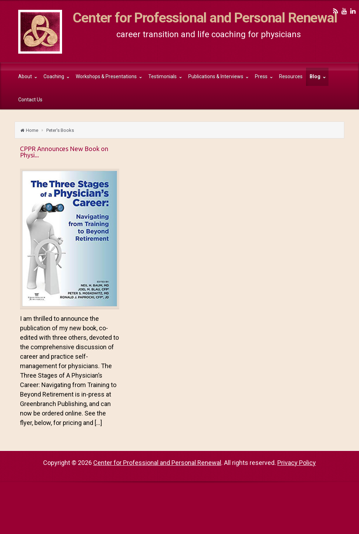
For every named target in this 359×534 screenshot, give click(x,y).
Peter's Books (60, 130)
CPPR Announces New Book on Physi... (64, 151)
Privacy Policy (296, 462)
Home (32, 130)
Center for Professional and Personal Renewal (205, 18)
